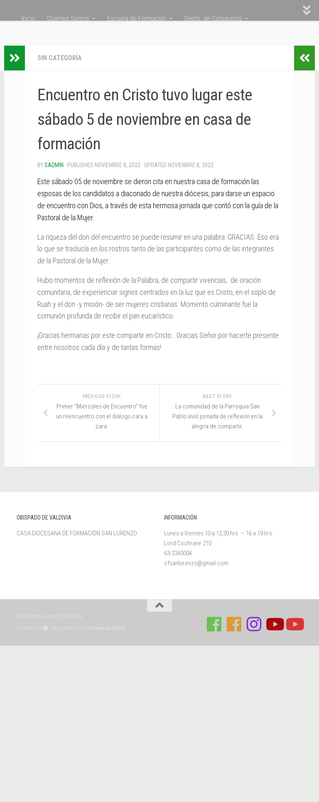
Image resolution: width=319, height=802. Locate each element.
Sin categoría (59, 58)
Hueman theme (108, 628)
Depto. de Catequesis (213, 18)
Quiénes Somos (68, 18)
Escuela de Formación (137, 18)
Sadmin (54, 165)
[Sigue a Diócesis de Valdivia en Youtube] (294, 624)
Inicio (28, 18)
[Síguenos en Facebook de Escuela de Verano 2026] (234, 624)
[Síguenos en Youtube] (274, 624)
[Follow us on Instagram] (254, 624)
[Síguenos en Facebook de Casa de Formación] (214, 624)
